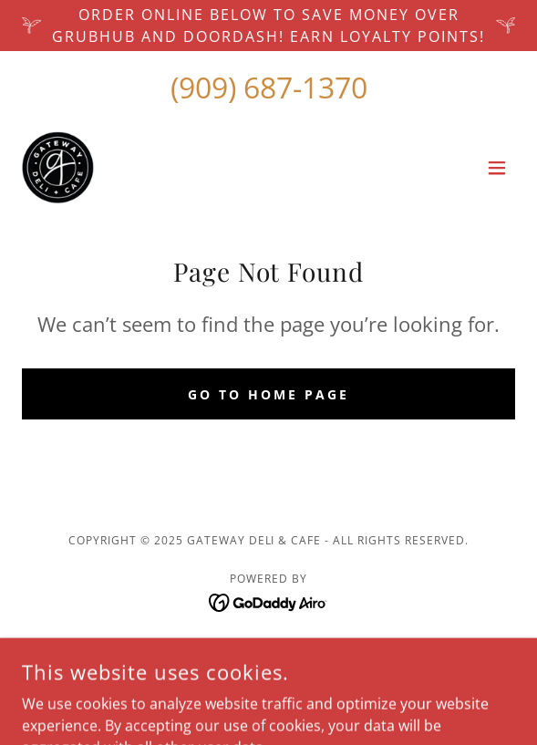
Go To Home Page (268, 394)
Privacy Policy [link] (268, 675)
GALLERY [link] (269, 647)
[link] (58, 167)
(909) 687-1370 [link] (268, 87)
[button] (497, 168)
